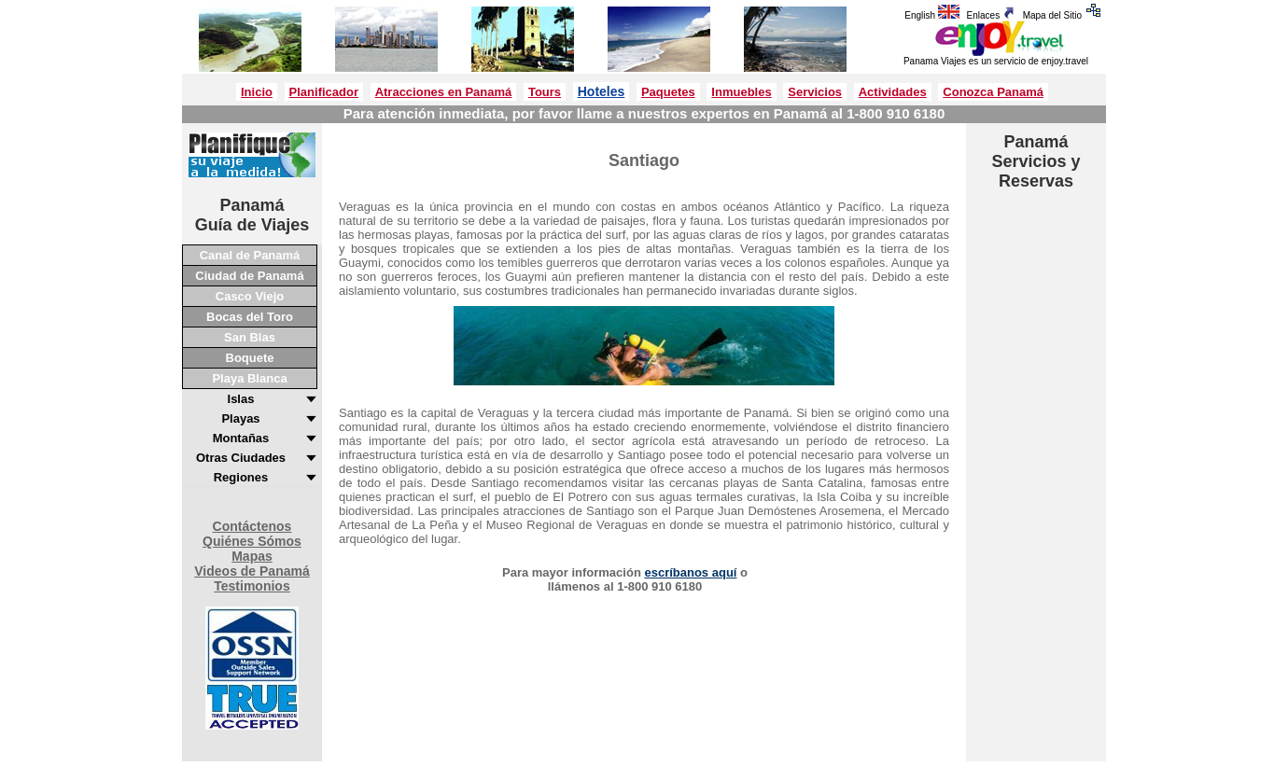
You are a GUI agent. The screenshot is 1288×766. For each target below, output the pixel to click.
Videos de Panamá (251, 571)
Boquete (250, 358)
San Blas (249, 337)
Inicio (257, 92)
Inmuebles (741, 92)
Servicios (815, 92)
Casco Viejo (250, 296)
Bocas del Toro (249, 317)
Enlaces (993, 15)
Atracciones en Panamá (443, 92)
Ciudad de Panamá (249, 276)
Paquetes (668, 92)
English (933, 15)
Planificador (323, 92)
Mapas (252, 556)
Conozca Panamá (993, 92)
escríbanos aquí (690, 572)
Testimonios (251, 585)
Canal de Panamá (250, 255)
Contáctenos (252, 526)
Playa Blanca (249, 378)
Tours (544, 92)
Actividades (893, 92)
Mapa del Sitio (1064, 15)
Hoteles (601, 91)
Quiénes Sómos (252, 541)
